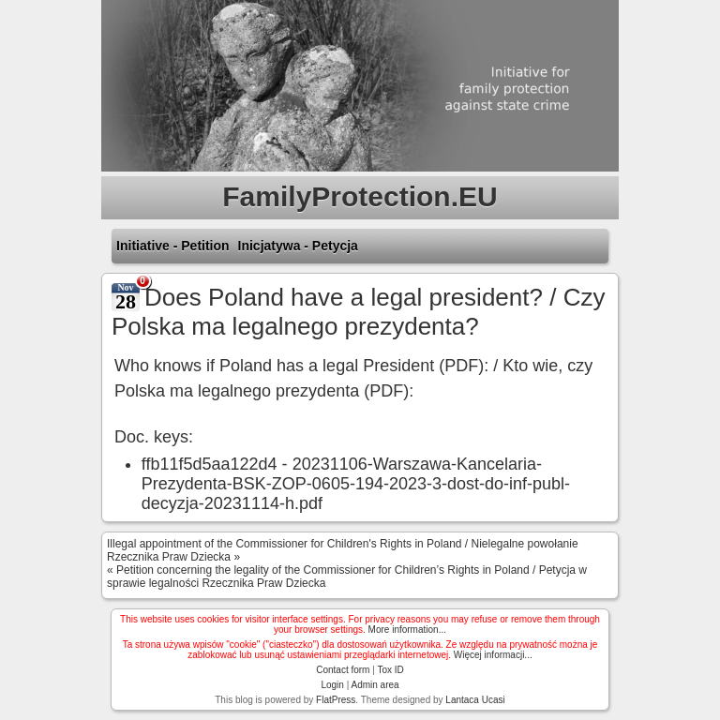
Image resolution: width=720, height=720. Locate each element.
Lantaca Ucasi (474, 700)
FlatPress (335, 700)
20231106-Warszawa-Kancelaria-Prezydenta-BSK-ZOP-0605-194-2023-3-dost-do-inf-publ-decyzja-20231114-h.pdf (356, 484)
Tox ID (390, 670)
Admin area (374, 685)
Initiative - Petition (173, 245)
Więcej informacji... (493, 655)
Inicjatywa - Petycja (298, 245)
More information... (407, 629)
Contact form (342, 670)
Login (332, 685)
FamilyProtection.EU (359, 196)
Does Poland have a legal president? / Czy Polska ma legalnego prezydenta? (358, 311)
